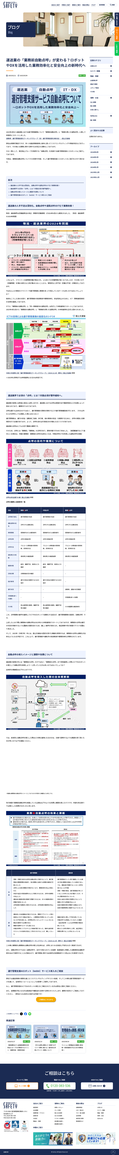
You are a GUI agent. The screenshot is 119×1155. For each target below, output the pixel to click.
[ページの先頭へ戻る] (113, 1152)
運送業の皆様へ (59, 1121)
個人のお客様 (58, 1113)
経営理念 (35, 1107)
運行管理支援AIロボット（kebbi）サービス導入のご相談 (31, 195)
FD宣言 (35, 1118)
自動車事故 (79, 1107)
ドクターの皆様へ (59, 1118)
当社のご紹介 (55, 5)
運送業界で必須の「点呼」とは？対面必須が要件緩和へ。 (31, 188)
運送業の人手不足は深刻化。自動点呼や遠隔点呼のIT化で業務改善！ (35, 185)
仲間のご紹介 (66, 5)
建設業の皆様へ (59, 1124)
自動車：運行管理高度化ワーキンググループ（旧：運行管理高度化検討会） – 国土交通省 (38, 138)
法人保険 (93, 102)
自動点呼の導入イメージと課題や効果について (27, 192)
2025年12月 (94, 172)
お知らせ (93, 66)
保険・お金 (94, 98)
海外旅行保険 (79, 1118)
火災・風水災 (79, 1110)
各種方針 (35, 1116)
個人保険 (93, 106)
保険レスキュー (59, 1107)
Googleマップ (8, 1113)
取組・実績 (94, 76)
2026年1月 (94, 167)
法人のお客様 (58, 1116)
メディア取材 (94, 88)
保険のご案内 (76, 5)
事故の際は (85, 5)
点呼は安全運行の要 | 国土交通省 (18, 497)
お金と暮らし (94, 110)
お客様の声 (93, 80)
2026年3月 (94, 157)
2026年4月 (94, 152)
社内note (93, 116)
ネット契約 (58, 1110)
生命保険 (78, 1116)
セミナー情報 (95, 71)
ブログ (93, 5)
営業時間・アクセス (38, 1113)
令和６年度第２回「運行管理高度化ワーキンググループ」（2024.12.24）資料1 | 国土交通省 (38, 373)
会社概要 (35, 1110)
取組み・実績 (37, 1121)
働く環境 (93, 120)
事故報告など (79, 1121)
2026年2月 (94, 162)
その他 (92, 92)
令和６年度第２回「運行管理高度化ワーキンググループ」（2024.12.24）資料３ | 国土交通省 (39, 941)
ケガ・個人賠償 (80, 1113)
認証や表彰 (93, 84)
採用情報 (102, 5)
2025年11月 (94, 177)
